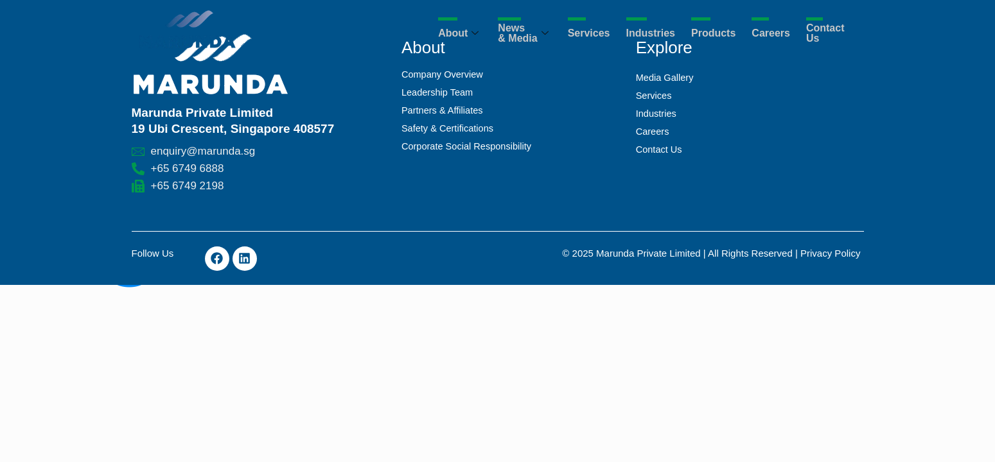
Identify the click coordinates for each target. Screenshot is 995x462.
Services (589, 33)
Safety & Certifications (449, 128)
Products (713, 33)
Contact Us (825, 33)
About (460, 33)
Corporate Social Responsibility (468, 146)
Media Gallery (666, 77)
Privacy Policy (830, 253)
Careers (771, 33)
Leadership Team (438, 92)
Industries (650, 33)
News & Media (524, 33)
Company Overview (443, 74)
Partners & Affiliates (443, 110)
